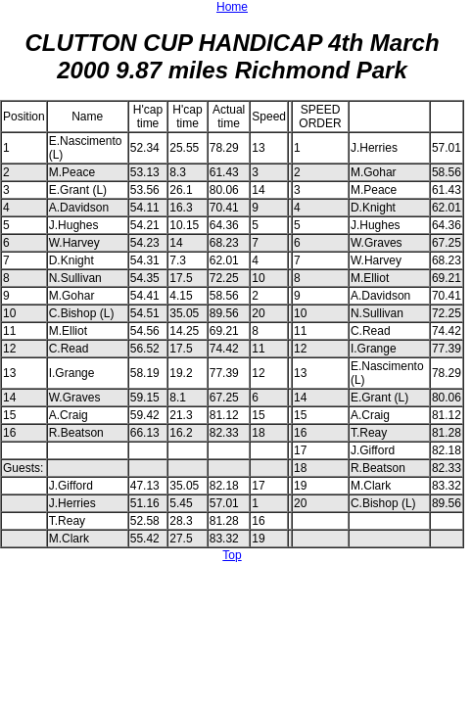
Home (232, 7)
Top (231, 555)
